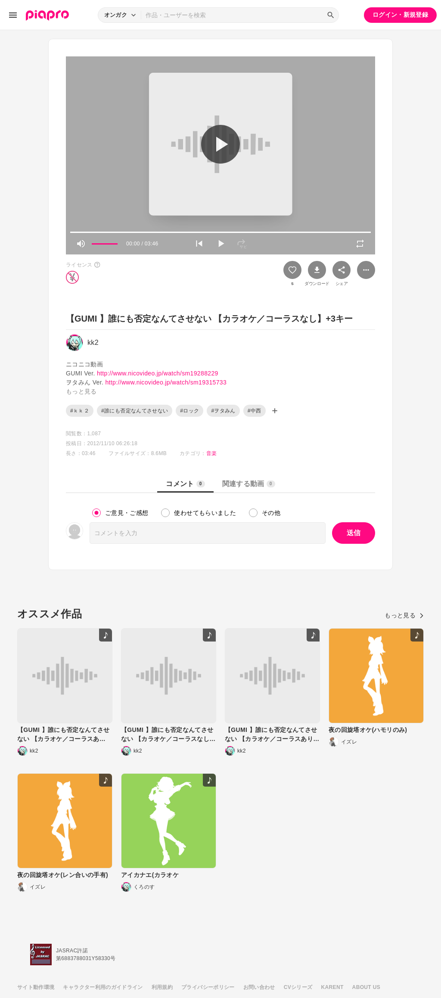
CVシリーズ (298, 987)
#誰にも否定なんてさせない (134, 411)
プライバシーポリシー (208, 987)
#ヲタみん (223, 411)
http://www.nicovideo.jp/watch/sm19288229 (157, 373)
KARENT (332, 987)
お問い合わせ (259, 987)
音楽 (211, 453)
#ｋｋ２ (79, 411)
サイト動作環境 (35, 987)
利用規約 (162, 987)
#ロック (189, 411)
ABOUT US (366, 987)
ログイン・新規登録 (400, 14)
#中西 (254, 411)
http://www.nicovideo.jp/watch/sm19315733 (166, 382)
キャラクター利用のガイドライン (103, 987)
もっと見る (404, 615)
